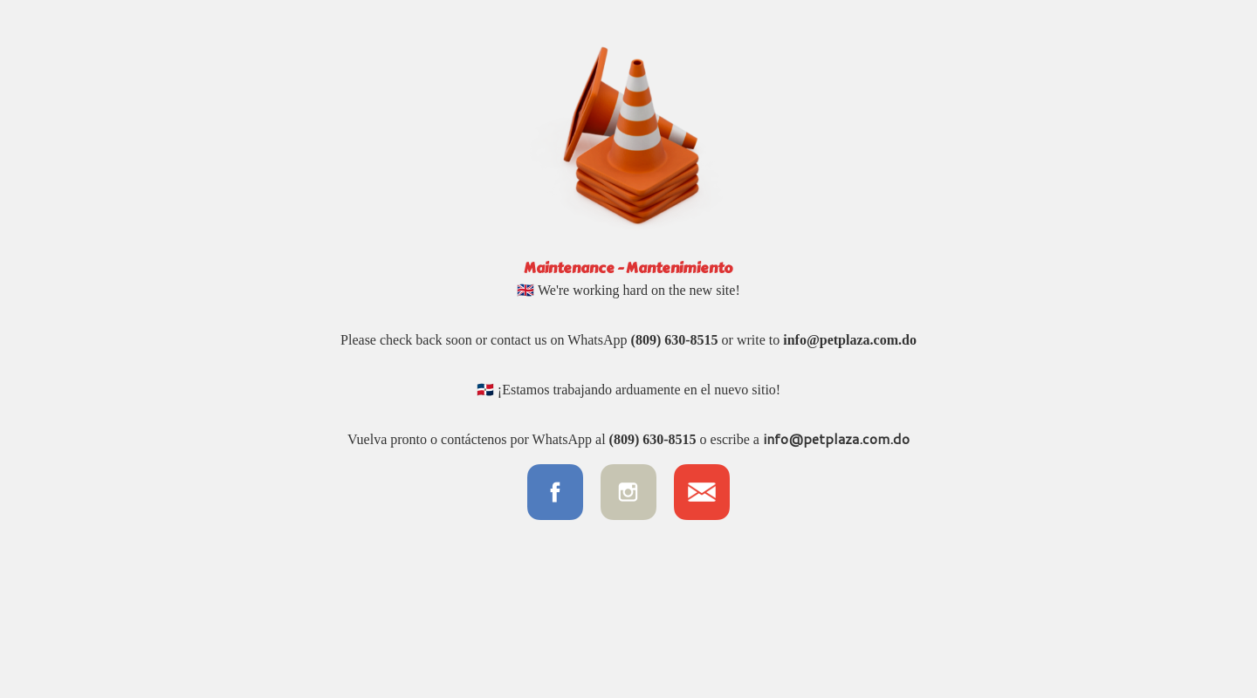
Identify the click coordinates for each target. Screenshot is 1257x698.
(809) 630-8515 (674, 339)
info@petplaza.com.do (850, 339)
